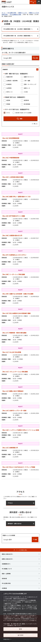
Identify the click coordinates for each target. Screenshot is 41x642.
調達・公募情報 (6, 573)
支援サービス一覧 (33, 2)
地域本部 (4, 578)
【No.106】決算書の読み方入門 (12, 235)
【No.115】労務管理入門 (10, 448)
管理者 (8, 104)
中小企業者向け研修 (15, 14)
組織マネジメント (29, 77)
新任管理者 (27, 104)
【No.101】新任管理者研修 (10, 138)
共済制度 (4, 588)
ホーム (3, 13)
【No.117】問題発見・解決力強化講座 (14, 333)
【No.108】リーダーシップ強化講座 (13, 274)
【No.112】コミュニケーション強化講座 (15, 372)
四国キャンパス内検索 (9, 535)
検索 (35, 58)
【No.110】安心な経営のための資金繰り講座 (16, 313)
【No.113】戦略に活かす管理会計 (12, 391)
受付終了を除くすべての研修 (23, 113)
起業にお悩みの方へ (7, 559)
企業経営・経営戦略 (12, 80)
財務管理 (8, 84)
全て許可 (20, 635)
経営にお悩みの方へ (7, 554)
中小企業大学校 (12, 13)
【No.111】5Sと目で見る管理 (11, 352)
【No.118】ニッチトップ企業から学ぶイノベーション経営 (20, 430)
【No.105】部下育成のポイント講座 (13, 216)
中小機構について (7, 569)
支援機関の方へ (6, 564)
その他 (26, 92)
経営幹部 (26, 100)
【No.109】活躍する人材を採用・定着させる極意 (17, 294)
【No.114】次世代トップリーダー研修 (14, 410)
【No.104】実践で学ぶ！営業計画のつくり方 (16, 196)
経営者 (8, 100)
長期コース (27, 88)
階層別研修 (9, 77)
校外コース (9, 92)
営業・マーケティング (30, 84)
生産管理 (8, 88)
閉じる (35, 124)
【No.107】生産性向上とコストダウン (14, 255)
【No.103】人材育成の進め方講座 (12, 177)
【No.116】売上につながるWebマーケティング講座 (18, 467)
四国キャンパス (22, 13)
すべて (8, 113)
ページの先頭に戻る (21, 550)
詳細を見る (6, 639)
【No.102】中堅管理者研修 (10, 158)
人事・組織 (27, 80)
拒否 (20, 629)
